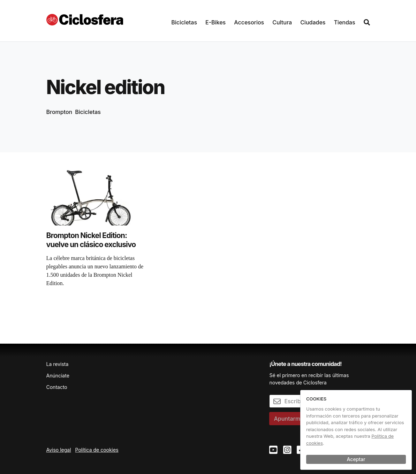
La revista (57, 364)
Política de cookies (97, 450)
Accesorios (249, 22)
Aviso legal (58, 450)
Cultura (282, 22)
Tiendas (344, 22)
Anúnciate (57, 376)
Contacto (56, 387)
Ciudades (312, 22)
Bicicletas (184, 22)
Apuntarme (288, 418)
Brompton (59, 111)
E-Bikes (215, 22)
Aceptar (356, 459)
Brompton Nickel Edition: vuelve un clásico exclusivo (91, 240)
